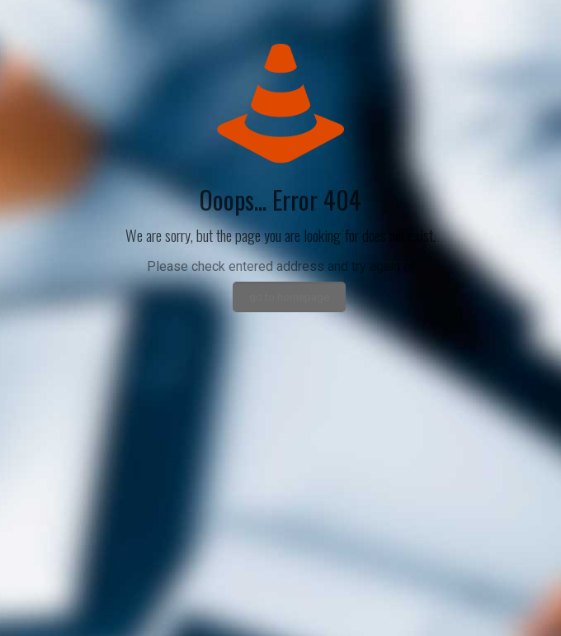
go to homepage (289, 297)
